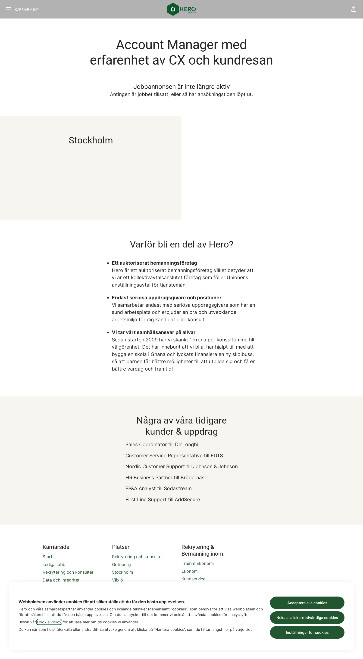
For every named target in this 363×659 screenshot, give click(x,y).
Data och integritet (61, 580)
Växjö (117, 580)
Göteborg (121, 564)
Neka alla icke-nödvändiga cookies (307, 617)
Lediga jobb (54, 564)
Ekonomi (190, 571)
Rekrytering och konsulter (68, 572)
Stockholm (122, 572)
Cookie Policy (49, 622)
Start (48, 556)
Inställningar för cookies (307, 632)
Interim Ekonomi (198, 563)
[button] (353, 9)
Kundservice (193, 578)
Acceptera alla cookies (307, 602)
